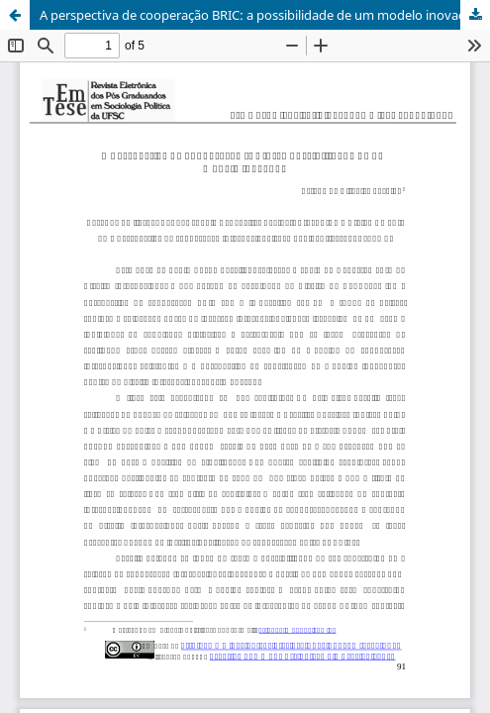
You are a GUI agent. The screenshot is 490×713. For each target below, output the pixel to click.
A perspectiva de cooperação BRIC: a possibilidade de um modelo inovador (259, 15)
